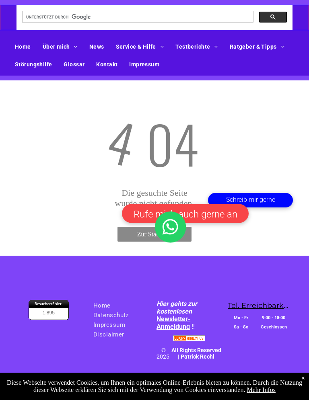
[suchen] (137, 17)
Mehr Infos (261, 391)
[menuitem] (26, 46)
